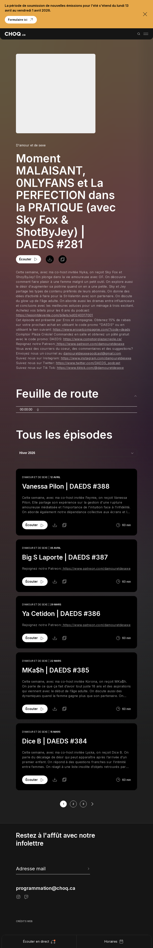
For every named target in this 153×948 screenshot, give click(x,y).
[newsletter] (53, 868)
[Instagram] (18, 896)
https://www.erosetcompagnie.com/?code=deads (91, 329)
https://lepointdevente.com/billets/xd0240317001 (54, 315)
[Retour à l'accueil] (15, 34)
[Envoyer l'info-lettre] (88, 868)
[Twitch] (26, 896)
